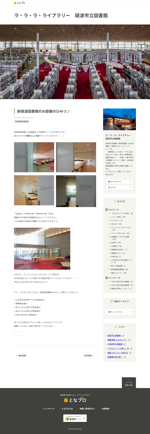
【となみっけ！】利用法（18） (122, 213)
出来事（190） (116, 242)
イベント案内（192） (119, 217)
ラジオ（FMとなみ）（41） (121, 233)
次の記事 (88, 355)
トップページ (49, 408)
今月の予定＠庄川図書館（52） (122, 281)
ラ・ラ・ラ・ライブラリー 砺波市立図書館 (61, 15)
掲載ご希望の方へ (87, 408)
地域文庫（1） (116, 256)
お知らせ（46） (117, 224)
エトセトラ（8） (117, 220)
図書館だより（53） (118, 253)
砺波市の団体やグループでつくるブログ (75, 398)
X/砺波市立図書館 (115, 344)
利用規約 (105, 408)
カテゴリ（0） (114, 209)
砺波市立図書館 (114, 335)
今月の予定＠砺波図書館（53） (122, 285)
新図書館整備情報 (21, 121)
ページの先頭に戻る (129, 383)
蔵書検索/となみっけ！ (117, 339)
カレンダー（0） (115, 278)
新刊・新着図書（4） (119, 266)
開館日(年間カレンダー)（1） (122, 288)
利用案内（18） (117, 246)
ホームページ (116, 181)
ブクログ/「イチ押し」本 (118, 348)
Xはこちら (109, 174)
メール (113, 187)
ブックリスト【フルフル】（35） (121, 228)
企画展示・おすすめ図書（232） (120, 238)
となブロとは (67, 408)
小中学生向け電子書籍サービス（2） (121, 261)
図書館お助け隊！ (115, 356)
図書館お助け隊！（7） (119, 249)
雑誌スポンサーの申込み (118, 352)
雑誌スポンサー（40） (119, 273)
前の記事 (22, 355)
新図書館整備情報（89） (120, 269)
